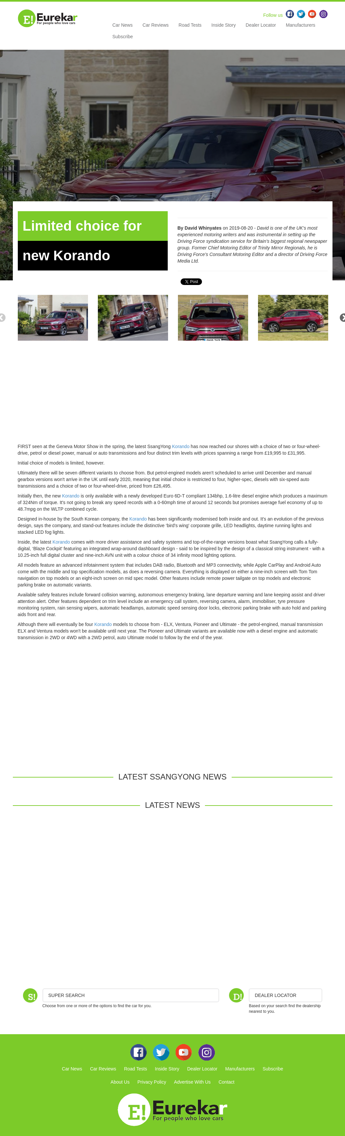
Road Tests (190, 25)
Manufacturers (300, 25)
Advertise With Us (192, 1082)
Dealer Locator (261, 25)
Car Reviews (155, 25)
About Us (120, 1082)
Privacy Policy (151, 1082)
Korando (180, 446)
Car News (122, 25)
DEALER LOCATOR (275, 995)
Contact (226, 1082)
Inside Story (224, 25)
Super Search (66, 995)
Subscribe (122, 36)
